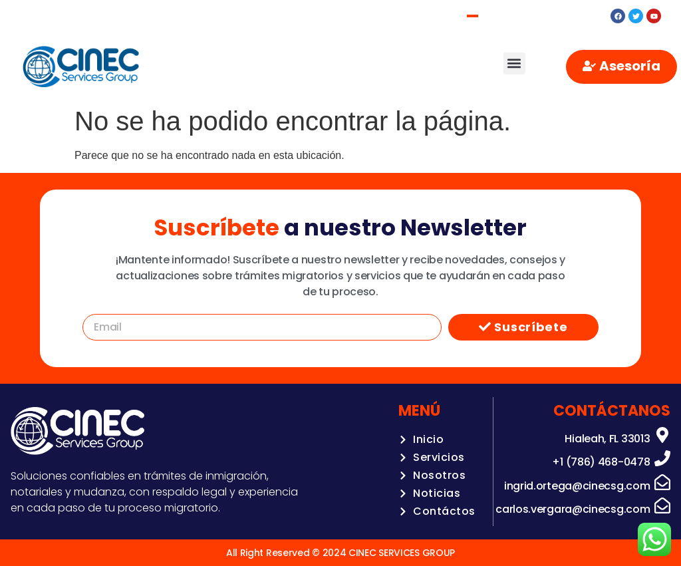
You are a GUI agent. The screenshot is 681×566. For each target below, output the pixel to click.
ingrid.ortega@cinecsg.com (577, 486)
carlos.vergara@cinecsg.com (572, 509)
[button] (514, 63)
